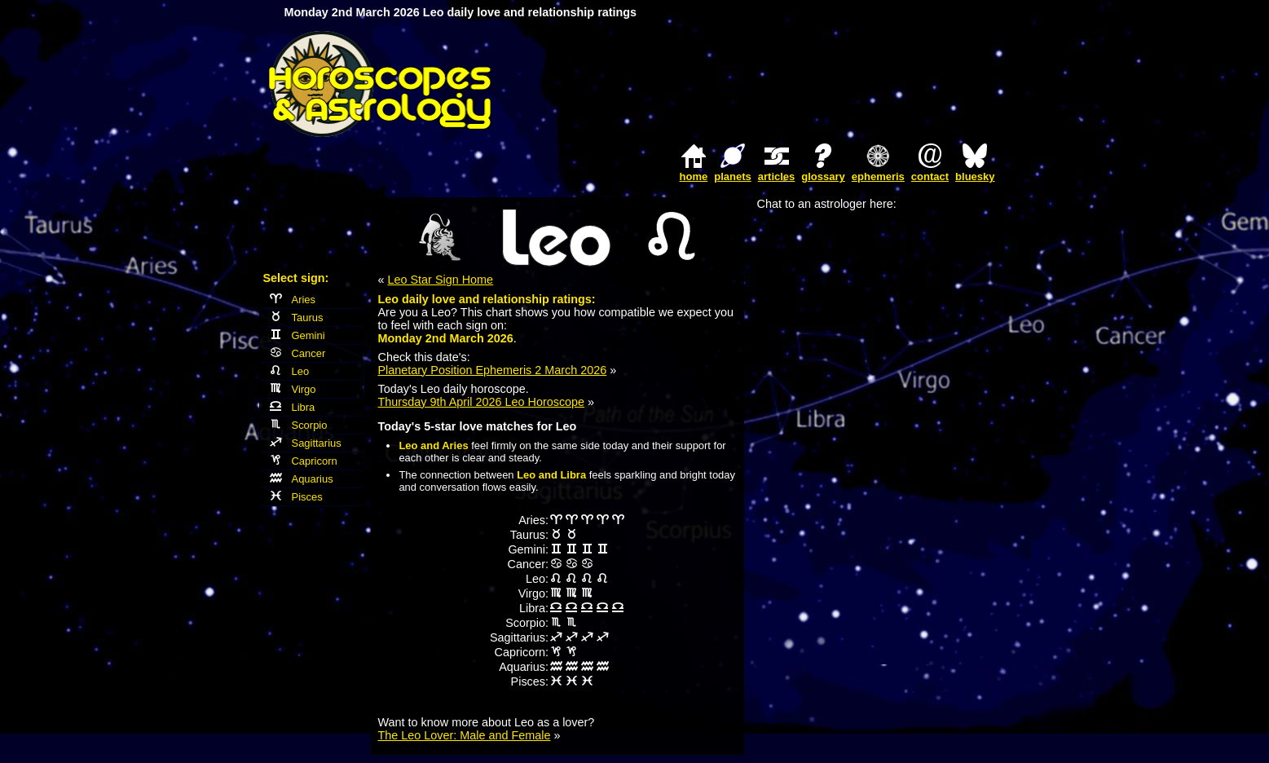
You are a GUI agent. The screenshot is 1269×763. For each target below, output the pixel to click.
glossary (822, 176)
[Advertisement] (811, 84)
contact (930, 176)
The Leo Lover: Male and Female (464, 735)
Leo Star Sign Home (441, 279)
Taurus (297, 317)
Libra (292, 407)
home (694, 176)
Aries (293, 299)
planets (732, 176)
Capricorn (303, 461)
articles (776, 176)
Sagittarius (305, 443)
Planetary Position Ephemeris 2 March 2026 (492, 370)
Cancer (298, 353)
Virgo (293, 389)
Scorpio (299, 425)
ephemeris (878, 176)
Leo (290, 371)
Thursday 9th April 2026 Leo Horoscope (481, 401)
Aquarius (301, 479)
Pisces (296, 497)
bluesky (974, 176)
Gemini (297, 335)
